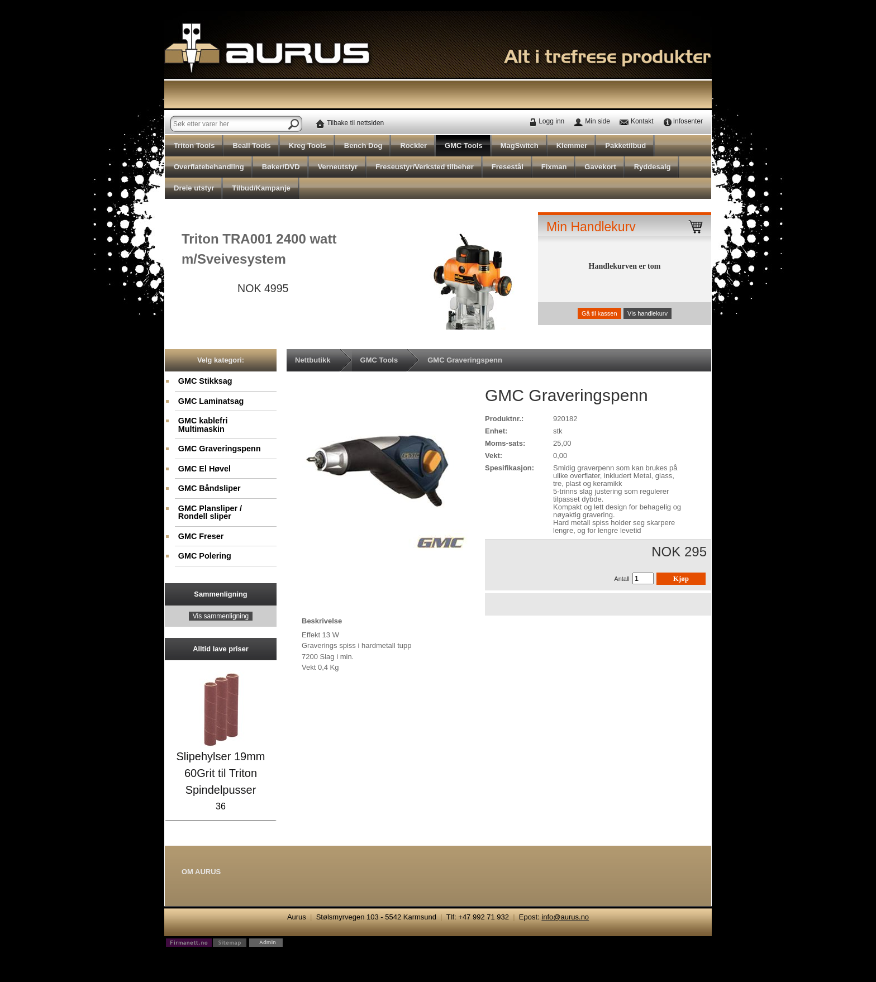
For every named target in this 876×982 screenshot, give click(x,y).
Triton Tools (194, 145)
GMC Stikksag (205, 380)
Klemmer (572, 145)
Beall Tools (251, 145)
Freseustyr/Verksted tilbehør (424, 167)
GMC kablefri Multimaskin (203, 424)
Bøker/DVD (281, 167)
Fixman (554, 167)
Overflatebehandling (209, 167)
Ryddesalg (652, 167)
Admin (267, 942)
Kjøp (681, 578)
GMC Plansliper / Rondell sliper (210, 512)
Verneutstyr (338, 167)
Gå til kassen (599, 313)
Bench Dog (363, 145)
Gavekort (600, 167)
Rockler (413, 145)
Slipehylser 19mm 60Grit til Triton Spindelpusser (221, 773)
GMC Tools (464, 145)
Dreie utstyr (194, 188)
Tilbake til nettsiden (355, 123)
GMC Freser (201, 536)
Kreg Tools (307, 145)
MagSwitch (520, 145)
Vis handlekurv (647, 313)
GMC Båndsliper (209, 488)
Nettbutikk (313, 360)
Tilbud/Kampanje (261, 188)
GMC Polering (204, 555)
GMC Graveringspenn (219, 448)
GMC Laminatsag (211, 401)
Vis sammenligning (221, 616)
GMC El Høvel (204, 468)
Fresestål (507, 167)
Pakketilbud (625, 145)
